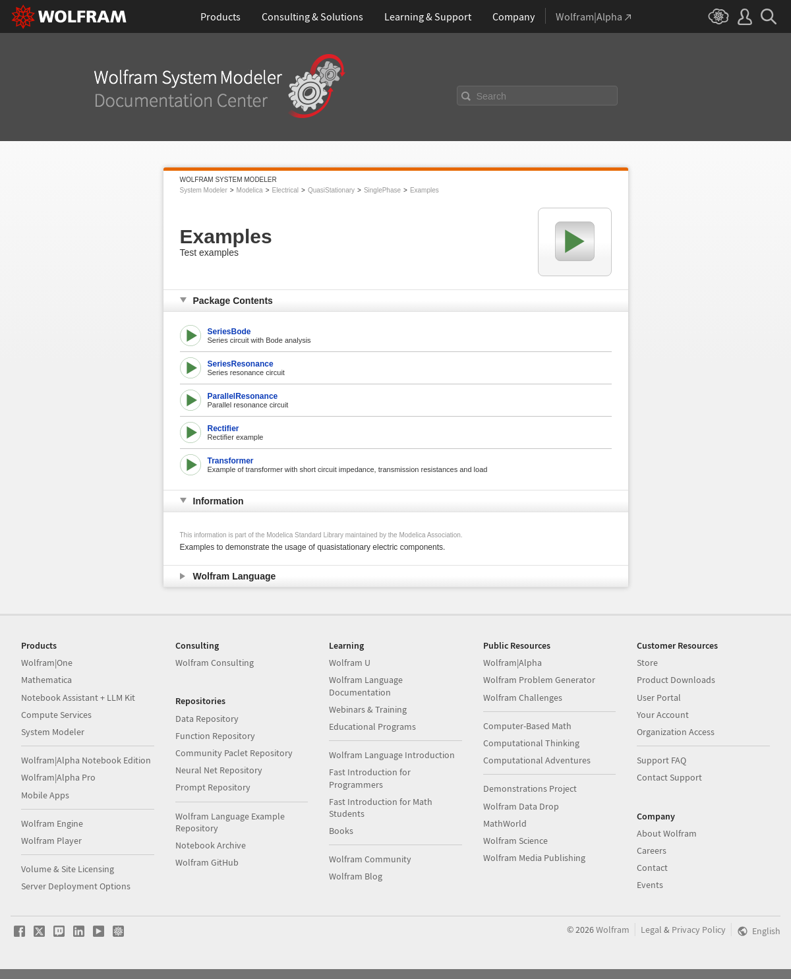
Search (492, 96)
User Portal (659, 697)
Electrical (285, 190)
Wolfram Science (515, 840)
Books (341, 831)
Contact (652, 868)
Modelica (250, 190)
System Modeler (203, 190)
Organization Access (676, 732)
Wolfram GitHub (207, 862)
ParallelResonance (243, 396)
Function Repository (215, 736)
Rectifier (223, 428)
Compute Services (56, 715)
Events (650, 885)
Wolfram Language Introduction (392, 755)
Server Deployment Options (76, 886)
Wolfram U (349, 662)
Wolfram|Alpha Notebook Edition (86, 760)
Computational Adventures (537, 760)
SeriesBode (229, 331)
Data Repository (207, 719)
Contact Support (669, 777)
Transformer (231, 460)
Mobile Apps (45, 795)
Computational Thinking (531, 743)
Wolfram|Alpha (512, 662)
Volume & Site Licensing (67, 869)
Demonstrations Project (530, 788)
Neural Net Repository (218, 770)
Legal (651, 929)
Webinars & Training (368, 709)
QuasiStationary (331, 190)
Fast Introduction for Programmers (370, 778)
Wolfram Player (51, 840)
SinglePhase (382, 190)
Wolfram (613, 929)
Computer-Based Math (527, 726)
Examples (424, 190)
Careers (651, 850)
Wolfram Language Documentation (366, 685)
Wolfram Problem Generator (539, 680)
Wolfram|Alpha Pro (58, 777)
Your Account (663, 715)
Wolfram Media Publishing (534, 858)
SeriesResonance (241, 364)
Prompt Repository (212, 787)
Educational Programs (372, 726)
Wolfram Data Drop (521, 806)
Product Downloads (676, 680)
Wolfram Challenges (522, 697)
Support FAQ (661, 760)
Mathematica (46, 680)
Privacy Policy (699, 929)
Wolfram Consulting (214, 662)
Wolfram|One (47, 662)
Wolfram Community (370, 859)
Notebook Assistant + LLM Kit (78, 697)
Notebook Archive (210, 845)
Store (647, 662)
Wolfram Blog (355, 876)
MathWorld (505, 823)
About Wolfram (667, 833)
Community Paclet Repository (234, 753)
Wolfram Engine (52, 823)
